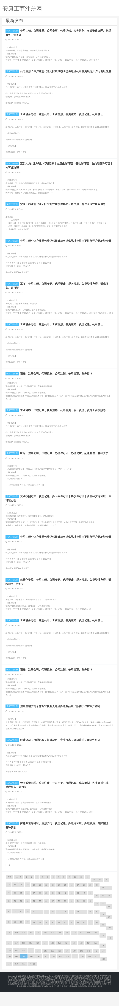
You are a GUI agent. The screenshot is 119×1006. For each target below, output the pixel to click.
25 (65, 900)
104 (30, 948)
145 (16, 971)
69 (21, 926)
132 (23, 965)
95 (78, 937)
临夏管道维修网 (75, 993)
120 (37, 958)
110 (74, 948)
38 (40, 908)
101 (9, 948)
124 (66, 958)
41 (59, 908)
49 (109, 911)
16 (9, 899)
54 (34, 916)
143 (103, 966)
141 (88, 966)
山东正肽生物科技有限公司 (84, 995)
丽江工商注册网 (52, 996)
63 (90, 916)
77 (71, 927)
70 (27, 926)
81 (97, 927)
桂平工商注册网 (37, 993)
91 (53, 937)
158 (9, 979)
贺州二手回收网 (71, 998)
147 (31, 971)
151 (60, 971)
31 (103, 903)
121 (45, 958)
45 (84, 908)
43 (71, 908)
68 (15, 926)
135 (45, 966)
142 (95, 966)
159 (16, 979)
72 (40, 927)
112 (88, 948)
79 (84, 927)
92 (59, 937)
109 (67, 948)
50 (9, 916)
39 (46, 908)
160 (23, 979)
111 (81, 948)
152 (67, 971)
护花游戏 (84, 991)
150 (53, 971)
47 (97, 911)
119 (30, 958)
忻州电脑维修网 (44, 998)
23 (53, 900)
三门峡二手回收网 (86, 998)
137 (59, 966)
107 (52, 948)
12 (88, 892)
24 (59, 900)
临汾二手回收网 (57, 998)
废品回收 (76, 991)
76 (65, 927)
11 (81, 892)
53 (27, 916)
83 (109, 932)
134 (38, 966)
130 (9, 965)
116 (9, 958)
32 (109, 903)
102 (16, 948)
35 (21, 908)
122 (52, 958)
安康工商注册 (12, 31)
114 (102, 950)
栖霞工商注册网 (65, 996)
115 (109, 953)
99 (103, 940)
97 (90, 937)
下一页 (32, 979)
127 (88, 958)
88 (34, 937)
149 (45, 971)
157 (103, 974)
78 (78, 927)
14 (100, 894)
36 (27, 908)
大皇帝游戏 (17, 996)
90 (46, 937)
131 (16, 965)
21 (40, 900)
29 (90, 900)
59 (65, 916)
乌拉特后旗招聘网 (85, 1000)
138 (67, 966)
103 (23, 948)
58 (59, 916)
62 (84, 916)
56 (46, 916)
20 (34, 900)
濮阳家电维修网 (88, 993)
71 (34, 927)
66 (109, 921)
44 (78, 908)
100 (109, 943)
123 (59, 958)
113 (95, 948)
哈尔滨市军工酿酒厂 (18, 998)
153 (74, 971)
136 (52, 966)
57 (53, 916)
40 (53, 908)
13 (94, 894)
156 (96, 971)
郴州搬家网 (63, 993)
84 (9, 937)
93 (65, 937)
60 (71, 916)
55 (40, 916)
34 (15, 908)
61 (78, 916)
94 (71, 937)
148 (38, 971)
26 (71, 900)
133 (30, 965)
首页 (9, 892)
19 (27, 899)
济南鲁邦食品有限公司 (26, 995)
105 (38, 948)
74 (53, 927)
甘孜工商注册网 (28, 996)
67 (9, 926)
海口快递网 (32, 998)
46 (90, 908)
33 (9, 907)
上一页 (19, 892)
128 (95, 958)
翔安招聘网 (97, 1000)
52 (21, 916)
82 (103, 929)
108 (59, 948)
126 (81, 958)
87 (27, 937)
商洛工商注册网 (24, 993)
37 (34, 908)
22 (46, 900)
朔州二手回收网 (100, 998)
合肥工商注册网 (51, 993)
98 (97, 937)
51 (15, 916)
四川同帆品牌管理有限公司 (48, 995)
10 (75, 892)
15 (106, 894)
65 (103, 919)
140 (81, 966)
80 (90, 927)
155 (89, 971)
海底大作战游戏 (66, 995)
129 (102, 960)
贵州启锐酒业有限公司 (82, 996)
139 (74, 966)
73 (46, 927)
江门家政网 (58, 1000)
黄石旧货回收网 (102, 993)
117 (16, 958)
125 (73, 958)
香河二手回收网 (70, 1000)
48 (103, 911)
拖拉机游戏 (40, 996)
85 (15, 937)
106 (45, 948)
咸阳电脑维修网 (33, 1000)
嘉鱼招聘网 (102, 991)
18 (21, 899)
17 (15, 899)
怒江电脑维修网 (46, 1000)
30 (97, 900)
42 (65, 908)
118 (23, 958)
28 (84, 900)
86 (21, 937)
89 (40, 937)
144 (9, 971)
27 (78, 900)
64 (97, 919)
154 (82, 971)
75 (59, 927)
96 (84, 937)
